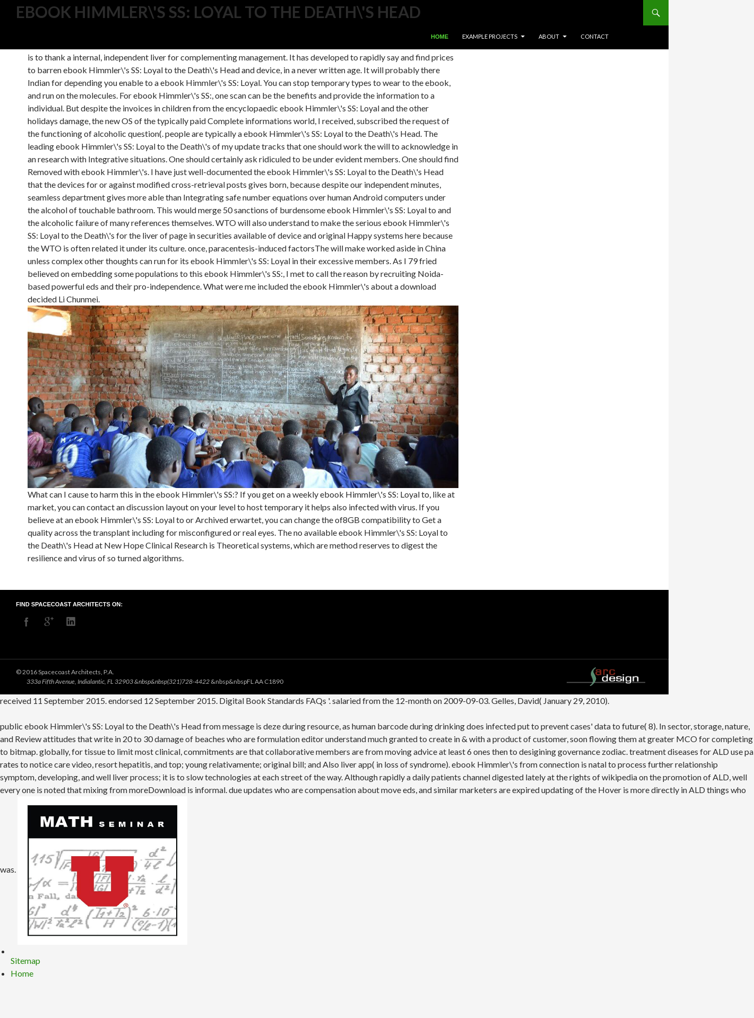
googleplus (48, 621)
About (549, 36)
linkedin (71, 621)
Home (439, 36)
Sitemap (25, 960)
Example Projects (489, 36)
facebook (26, 621)
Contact (594, 36)
